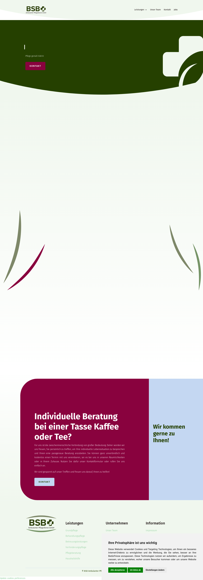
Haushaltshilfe (73, 558)
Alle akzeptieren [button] (118, 570)
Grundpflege (72, 530)
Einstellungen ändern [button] (155, 570)
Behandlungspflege (75, 536)
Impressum (151, 530)
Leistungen (139, 9)
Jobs (176, 9)
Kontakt (167, 9)
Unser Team (155, 9)
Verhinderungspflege (76, 547)
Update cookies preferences (12, 578)
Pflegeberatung (73, 553)
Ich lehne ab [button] (135, 570)
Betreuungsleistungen (76, 541)
